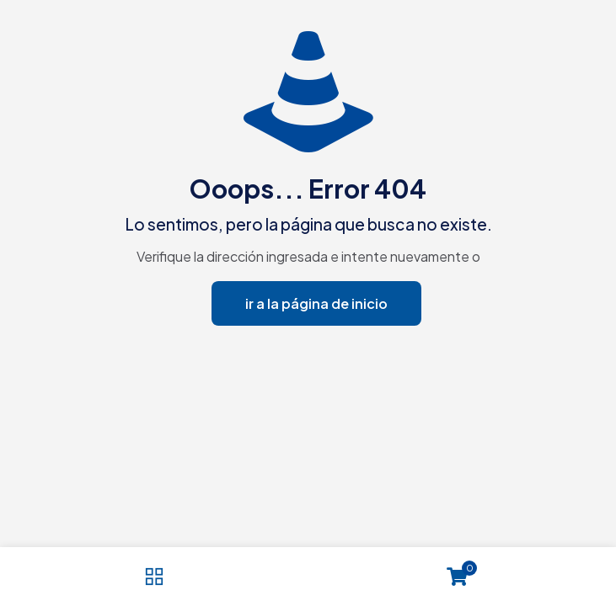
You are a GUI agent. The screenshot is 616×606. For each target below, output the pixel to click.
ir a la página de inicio (316, 303)
